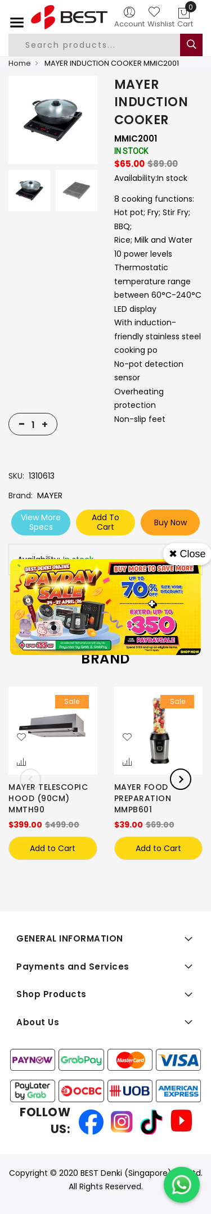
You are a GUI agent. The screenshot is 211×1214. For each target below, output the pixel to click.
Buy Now (170, 522)
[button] (21, 737)
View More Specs (41, 522)
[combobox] (103, 45)
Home (19, 63)
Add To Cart (105, 522)
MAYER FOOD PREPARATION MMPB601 (143, 798)
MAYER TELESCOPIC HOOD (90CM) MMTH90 (48, 798)
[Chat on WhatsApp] (182, 1185)
